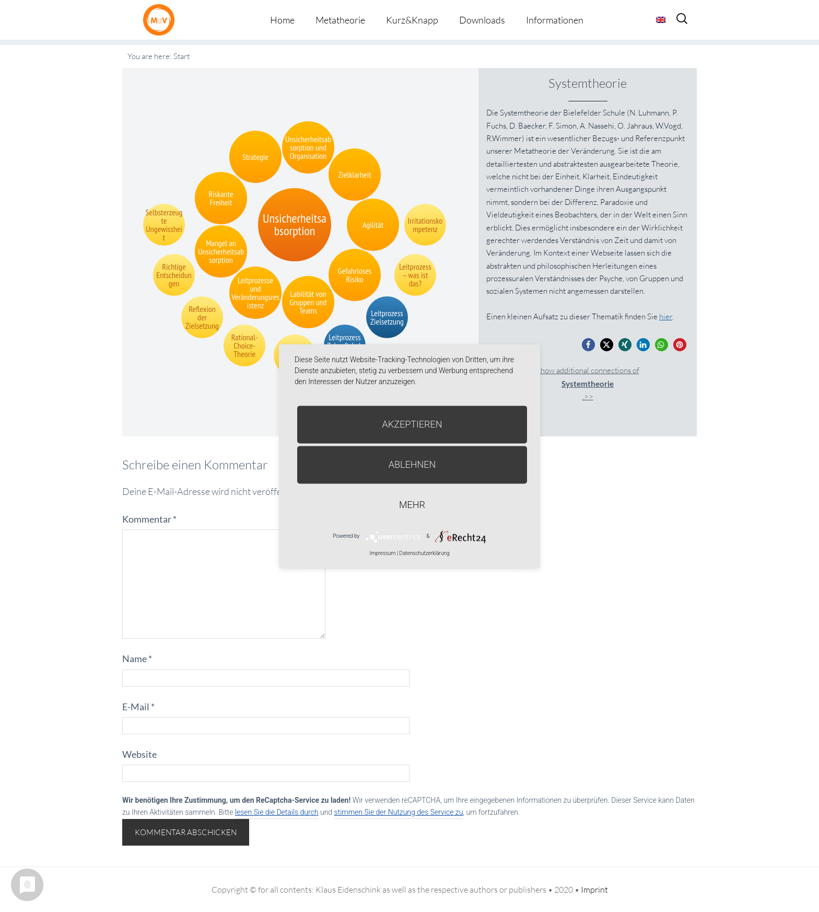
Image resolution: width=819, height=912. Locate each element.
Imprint (594, 889)
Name (137, 658)
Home (282, 20)
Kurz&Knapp (412, 20)
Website (139, 754)
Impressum (382, 553)
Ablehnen (412, 464)
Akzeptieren (412, 424)
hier (665, 316)
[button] (588, 344)
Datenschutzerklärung (425, 553)
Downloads (482, 20)
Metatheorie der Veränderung (161, 19)
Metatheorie (340, 20)
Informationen (554, 20)
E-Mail (138, 706)
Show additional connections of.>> (587, 383)
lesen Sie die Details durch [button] (277, 812)
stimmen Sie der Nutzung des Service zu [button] (398, 812)
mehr (412, 504)
